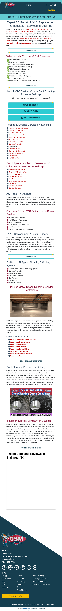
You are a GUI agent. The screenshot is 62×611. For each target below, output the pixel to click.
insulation (23, 38)
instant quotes (26, 43)
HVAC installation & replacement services (20, 31)
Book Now (51, 10)
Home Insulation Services (17, 170)
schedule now (15, 596)
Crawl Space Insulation (18, 347)
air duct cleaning (33, 38)
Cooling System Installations (18, 135)
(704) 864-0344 (52, 5)
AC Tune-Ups (13, 139)
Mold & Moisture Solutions (18, 181)
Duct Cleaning (13, 156)
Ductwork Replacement (17, 151)
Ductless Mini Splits (15, 144)
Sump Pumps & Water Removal (21, 354)
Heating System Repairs (17, 130)
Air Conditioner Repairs (17, 137)
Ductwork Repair (14, 149)
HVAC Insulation (14, 158)
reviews (36, 604)
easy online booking (13, 43)
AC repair (30, 29)
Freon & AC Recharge (16, 153)
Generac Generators (15, 186)
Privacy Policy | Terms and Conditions (31, 610)
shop (52, 604)
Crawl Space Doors (16, 356)
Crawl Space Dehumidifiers (19, 349)
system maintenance (41, 29)
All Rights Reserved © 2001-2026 (38, 608)
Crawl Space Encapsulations (18, 179)
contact (48, 604)
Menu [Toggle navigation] (31, 5)
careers (42, 604)
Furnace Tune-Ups (15, 133)
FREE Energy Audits (15, 174)
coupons (26, 604)
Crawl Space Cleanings (18, 344)
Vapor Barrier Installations (19, 351)
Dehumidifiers (13, 183)
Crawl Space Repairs (16, 177)
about (32, 604)
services (14, 604)
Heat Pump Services (16, 142)
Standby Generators (15, 188)
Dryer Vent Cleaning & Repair (18, 172)
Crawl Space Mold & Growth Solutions (23, 340)
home (9, 604)
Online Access (26, 608)
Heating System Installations (18, 128)
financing (21, 604)
